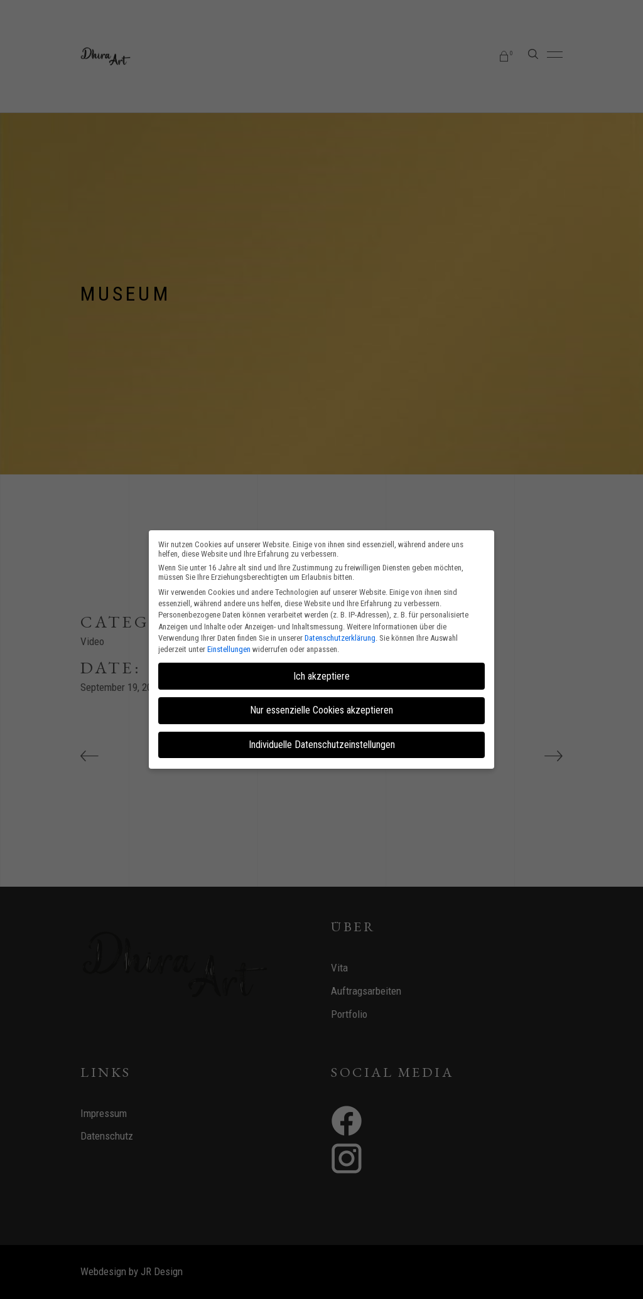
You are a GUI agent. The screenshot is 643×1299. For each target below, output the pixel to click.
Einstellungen (229, 649)
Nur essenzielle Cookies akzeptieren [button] (321, 710)
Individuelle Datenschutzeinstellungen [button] (322, 745)
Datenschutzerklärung (340, 638)
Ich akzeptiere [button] (321, 676)
